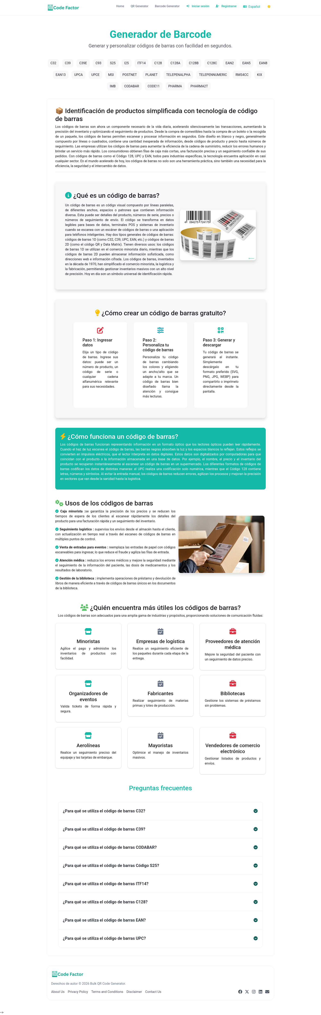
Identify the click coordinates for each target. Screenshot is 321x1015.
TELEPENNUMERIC (213, 75)
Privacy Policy (78, 992)
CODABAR (131, 86)
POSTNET (129, 75)
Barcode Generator (167, 6)
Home (120, 6)
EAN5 (246, 63)
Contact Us (153, 992)
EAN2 (230, 63)
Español (251, 7)
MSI (111, 75)
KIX (259, 75)
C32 (53, 63)
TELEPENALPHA (178, 75)
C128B (194, 63)
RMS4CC (241, 75)
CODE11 (154, 86)
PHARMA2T (199, 86)
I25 (126, 63)
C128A (175, 63)
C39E (83, 63)
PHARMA (175, 86)
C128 (158, 63)
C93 (98, 63)
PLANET (151, 75)
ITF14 (141, 63)
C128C (212, 63)
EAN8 (263, 63)
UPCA (78, 75)
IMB (112, 86)
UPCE (95, 75)
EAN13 (61, 75)
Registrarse (226, 6)
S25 (112, 63)
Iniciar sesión (197, 6)
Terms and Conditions (107, 992)
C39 (68, 63)
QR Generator (139, 6)
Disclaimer (134, 992)
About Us (57, 992)
